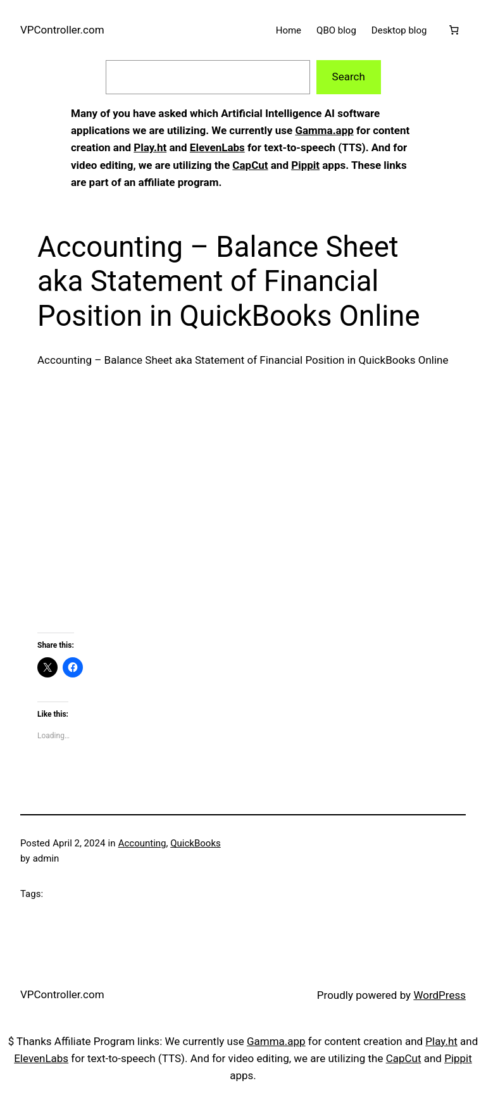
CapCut (250, 165)
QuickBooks (195, 843)
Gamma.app (324, 130)
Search (348, 76)
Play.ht (150, 147)
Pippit (305, 165)
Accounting (142, 843)
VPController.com (62, 29)
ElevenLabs (217, 147)
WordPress (439, 995)
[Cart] (454, 30)
